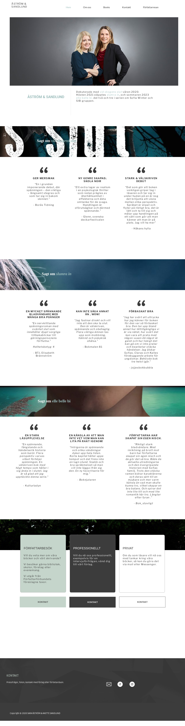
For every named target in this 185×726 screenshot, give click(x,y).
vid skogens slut (111, 91)
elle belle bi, (84, 97)
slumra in (113, 94)
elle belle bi (61, 401)
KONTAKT (12, 675)
